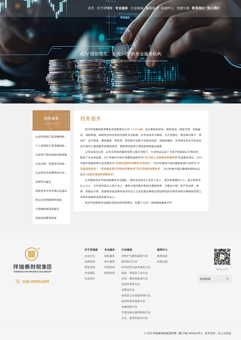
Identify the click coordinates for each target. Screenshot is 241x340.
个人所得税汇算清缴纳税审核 (51, 145)
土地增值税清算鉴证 (47, 209)
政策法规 (162, 261)
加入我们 (213, 8)
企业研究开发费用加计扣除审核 (51, 172)
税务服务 (109, 256)
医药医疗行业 (129, 261)
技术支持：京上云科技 (218, 333)
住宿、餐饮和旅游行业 (134, 278)
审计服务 (109, 261)
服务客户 (152, 8)
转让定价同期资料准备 (48, 200)
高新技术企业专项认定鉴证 (51, 190)
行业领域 (137, 8)
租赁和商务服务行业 (133, 301)
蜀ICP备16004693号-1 (190, 333)
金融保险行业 (129, 306)
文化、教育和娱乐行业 (134, 318)
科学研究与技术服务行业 (135, 267)
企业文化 (90, 256)
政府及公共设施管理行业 (135, 295)
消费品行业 (128, 289)
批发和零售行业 (130, 284)
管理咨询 (109, 267)
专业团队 (90, 273)
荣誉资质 (90, 267)
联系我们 (198, 8)
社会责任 (90, 278)
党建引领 (183, 8)
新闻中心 (167, 8)
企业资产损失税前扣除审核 (51, 154)
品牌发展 (90, 261)
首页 (91, 8)
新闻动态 (162, 256)
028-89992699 (36, 281)
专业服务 (121, 8)
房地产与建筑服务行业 (134, 256)
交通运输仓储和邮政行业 (135, 312)
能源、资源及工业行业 (134, 273)
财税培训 (109, 273)
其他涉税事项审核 (45, 218)
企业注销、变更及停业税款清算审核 (51, 163)
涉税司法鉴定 (43, 181)
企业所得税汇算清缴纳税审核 (51, 136)
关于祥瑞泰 (105, 8)
